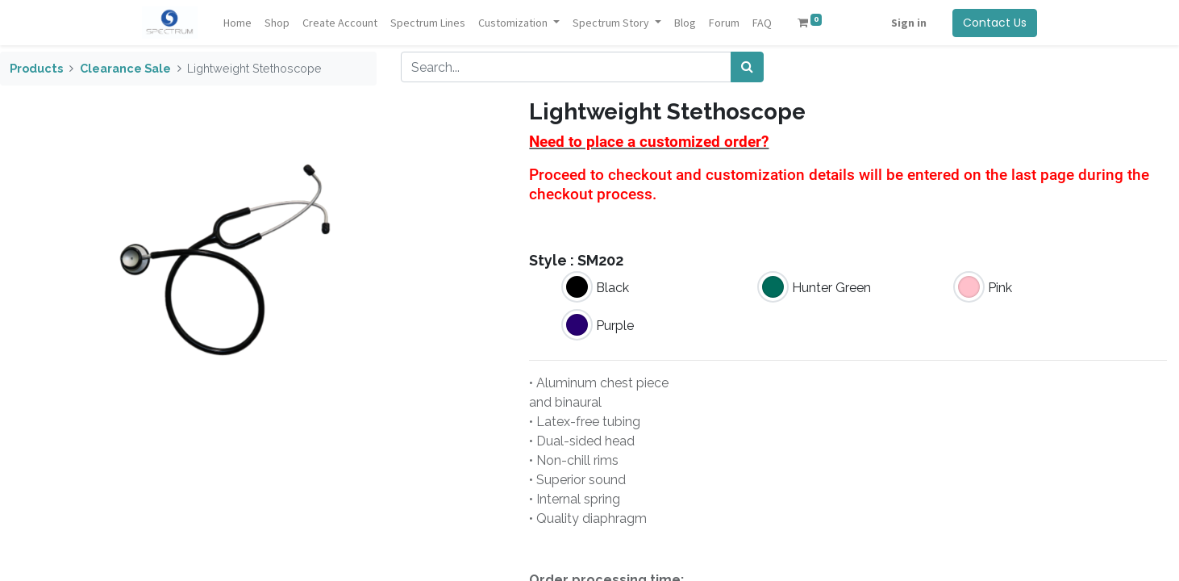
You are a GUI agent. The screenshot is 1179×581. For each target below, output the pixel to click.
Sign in (909, 22)
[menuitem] (237, 23)
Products (36, 68)
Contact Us (995, 23)
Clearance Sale (125, 68)
